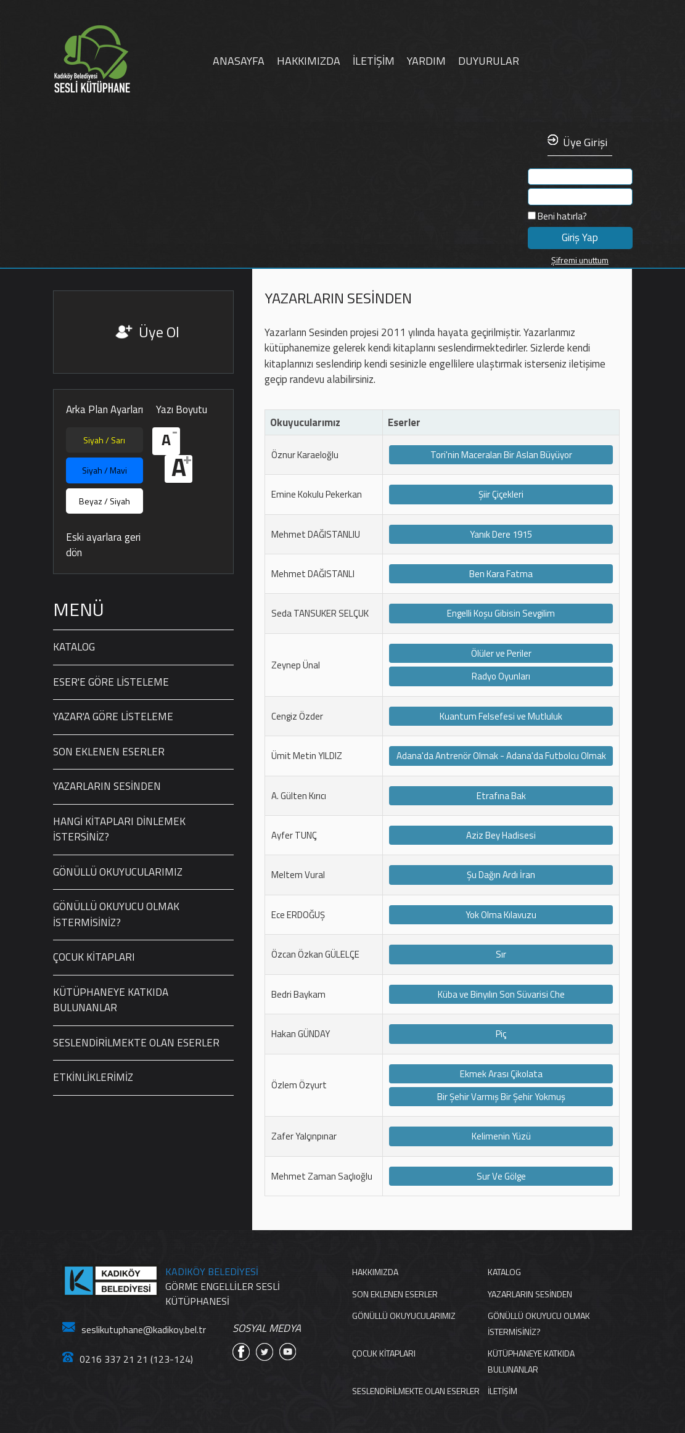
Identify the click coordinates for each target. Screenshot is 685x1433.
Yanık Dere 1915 (501, 534)
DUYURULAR (488, 60)
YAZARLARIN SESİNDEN (107, 786)
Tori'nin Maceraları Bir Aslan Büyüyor (501, 455)
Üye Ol (159, 332)
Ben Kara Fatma (501, 574)
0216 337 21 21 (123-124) (127, 1359)
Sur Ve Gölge (501, 1176)
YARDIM (426, 60)
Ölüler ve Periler (501, 653)
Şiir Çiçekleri (500, 494)
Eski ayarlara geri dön (103, 545)
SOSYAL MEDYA (266, 1328)
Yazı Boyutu (181, 409)
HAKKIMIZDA (308, 60)
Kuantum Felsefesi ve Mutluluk (501, 716)
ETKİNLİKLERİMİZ (93, 1077)
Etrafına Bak (501, 796)
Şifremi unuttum (580, 259)
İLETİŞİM (374, 60)
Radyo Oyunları (501, 676)
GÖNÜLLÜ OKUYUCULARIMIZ (118, 872)
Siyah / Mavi (104, 470)
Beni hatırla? (557, 216)
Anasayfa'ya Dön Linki (130, 59)
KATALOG (74, 647)
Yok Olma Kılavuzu (501, 915)
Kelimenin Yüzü (501, 1136)
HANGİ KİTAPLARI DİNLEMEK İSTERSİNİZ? (119, 829)
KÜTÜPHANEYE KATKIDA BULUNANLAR (110, 1000)
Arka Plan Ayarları (104, 409)
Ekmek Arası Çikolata (501, 1074)
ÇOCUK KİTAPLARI (94, 957)
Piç (501, 1034)
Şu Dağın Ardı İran (501, 875)
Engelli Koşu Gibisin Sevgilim (501, 613)
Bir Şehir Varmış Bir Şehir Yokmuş (501, 1097)
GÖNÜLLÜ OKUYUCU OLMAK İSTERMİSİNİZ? (116, 914)
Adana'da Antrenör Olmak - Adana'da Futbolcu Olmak (501, 756)
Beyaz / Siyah (104, 501)
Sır (501, 954)
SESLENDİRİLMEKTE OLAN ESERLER (136, 1043)
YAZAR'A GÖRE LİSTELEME (113, 716)
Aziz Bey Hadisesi (501, 835)
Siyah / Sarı (104, 439)
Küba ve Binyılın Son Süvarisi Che (501, 994)
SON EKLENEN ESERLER (109, 752)
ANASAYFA (239, 60)
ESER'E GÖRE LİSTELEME (111, 682)
